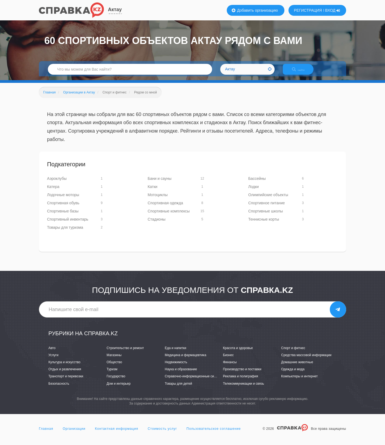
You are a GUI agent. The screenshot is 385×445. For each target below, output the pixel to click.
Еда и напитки (175, 352)
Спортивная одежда (165, 207)
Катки (152, 191)
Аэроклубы (57, 182)
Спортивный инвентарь (67, 223)
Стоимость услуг (162, 432)
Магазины (114, 359)
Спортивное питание (266, 207)
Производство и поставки (242, 373)
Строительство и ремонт (125, 352)
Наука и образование (181, 373)
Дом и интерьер (119, 387)
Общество (114, 366)
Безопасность (58, 387)
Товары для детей (178, 387)
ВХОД (332, 10)
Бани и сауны (160, 182)
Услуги (53, 359)
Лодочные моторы (63, 199)
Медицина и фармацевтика (185, 359)
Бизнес (228, 359)
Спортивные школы (265, 215)
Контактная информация (116, 432)
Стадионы (157, 223)
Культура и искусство (64, 366)
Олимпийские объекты (268, 199)
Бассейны (257, 182)
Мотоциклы (158, 199)
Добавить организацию (255, 10)
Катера (53, 191)
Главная (46, 432)
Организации (74, 432)
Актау (115, 9)
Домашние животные (297, 366)
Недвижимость (176, 366)
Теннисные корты (263, 223)
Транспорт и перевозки (65, 380)
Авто (51, 352)
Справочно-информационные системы (194, 380)
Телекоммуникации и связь (243, 387)
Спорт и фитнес (293, 352)
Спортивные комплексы (169, 215)
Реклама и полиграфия (240, 380)
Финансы (230, 366)
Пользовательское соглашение (214, 432)
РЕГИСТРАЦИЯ (308, 10)
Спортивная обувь (63, 207)
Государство (116, 380)
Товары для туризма (65, 231)
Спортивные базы (63, 215)
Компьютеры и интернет (299, 380)
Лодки (253, 191)
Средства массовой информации (306, 359)
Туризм (112, 373)
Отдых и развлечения (64, 373)
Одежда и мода (293, 373)
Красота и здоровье (238, 352)
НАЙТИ (302, 72)
